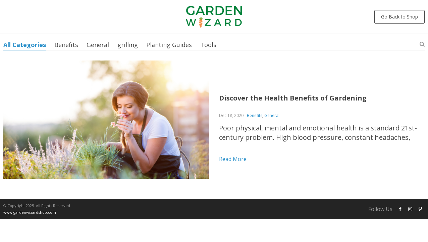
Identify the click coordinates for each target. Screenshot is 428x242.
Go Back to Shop (399, 16)
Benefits (66, 45)
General (98, 45)
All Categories (24, 45)
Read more (233, 159)
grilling (127, 45)
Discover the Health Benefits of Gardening (293, 98)
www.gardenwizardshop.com (29, 212)
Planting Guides (169, 45)
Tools (208, 45)
